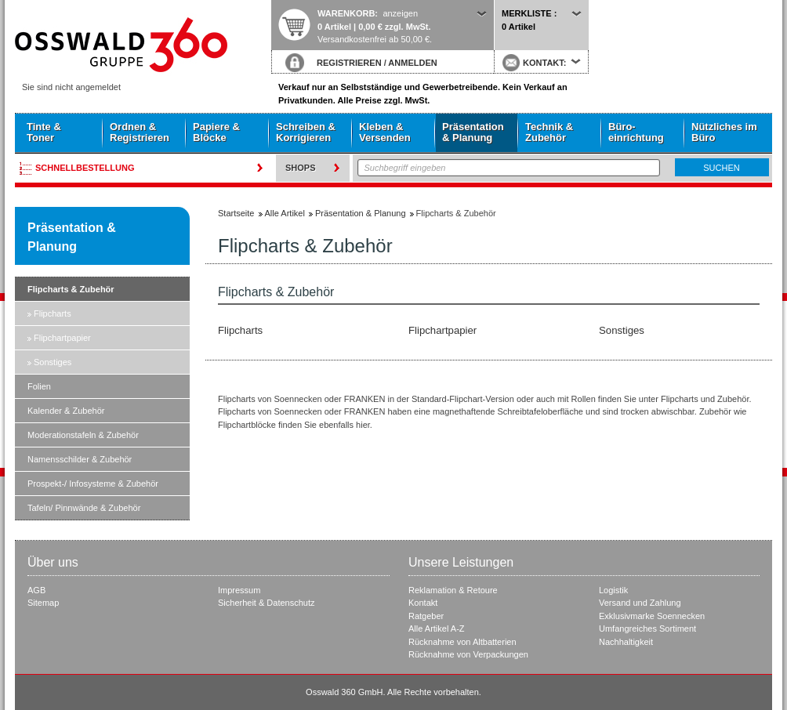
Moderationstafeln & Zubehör (83, 435)
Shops (300, 167)
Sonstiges (52, 362)
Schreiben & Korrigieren (305, 132)
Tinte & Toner (44, 132)
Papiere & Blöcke (216, 132)
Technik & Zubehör (549, 132)
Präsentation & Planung (473, 132)
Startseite (142, 44)
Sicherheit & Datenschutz (266, 602)
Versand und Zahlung (640, 602)
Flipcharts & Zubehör (70, 289)
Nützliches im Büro (724, 132)
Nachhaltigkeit (626, 642)
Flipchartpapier (62, 337)
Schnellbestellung (85, 167)
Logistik (613, 590)
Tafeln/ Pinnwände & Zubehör (83, 508)
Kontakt (422, 602)
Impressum (239, 590)
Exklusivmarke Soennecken (652, 616)
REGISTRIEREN (349, 62)
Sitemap (43, 602)
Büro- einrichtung (636, 132)
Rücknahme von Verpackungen (468, 654)
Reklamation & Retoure (453, 590)
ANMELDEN (412, 62)
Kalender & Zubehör (65, 410)
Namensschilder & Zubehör (79, 459)
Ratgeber (426, 616)
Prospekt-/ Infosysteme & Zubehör (92, 483)
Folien (39, 386)
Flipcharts (52, 313)
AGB (36, 590)
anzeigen (400, 13)
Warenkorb (346, 13)
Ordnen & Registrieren (139, 132)
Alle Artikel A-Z (436, 628)
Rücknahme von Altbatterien (462, 642)
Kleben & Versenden (385, 132)
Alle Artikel (285, 213)
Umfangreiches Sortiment (647, 628)
